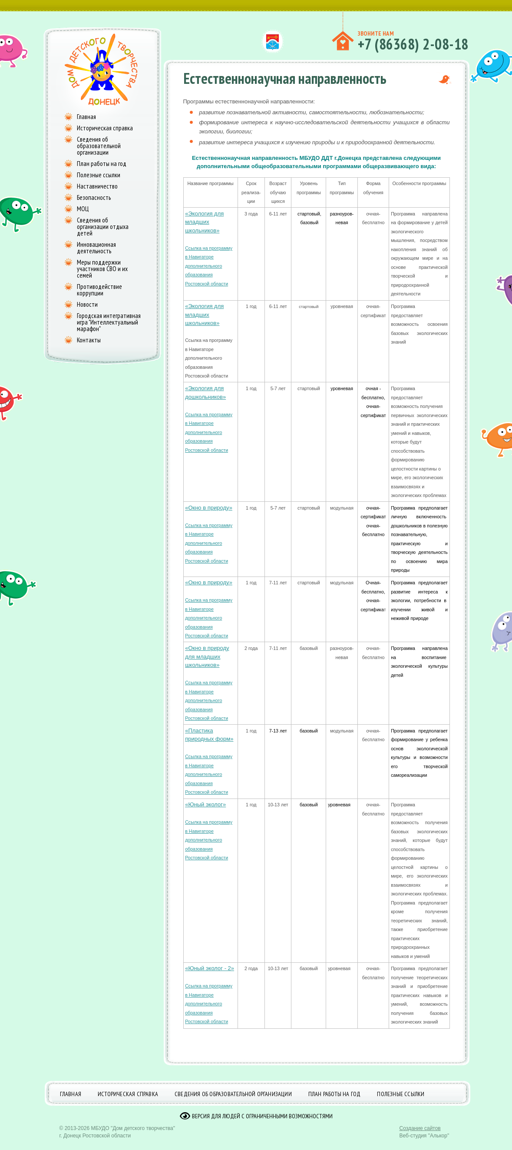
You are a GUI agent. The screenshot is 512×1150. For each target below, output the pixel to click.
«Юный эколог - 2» (209, 968)
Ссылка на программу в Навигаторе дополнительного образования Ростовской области (208, 265)
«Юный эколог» (205, 804)
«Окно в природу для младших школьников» (207, 656)
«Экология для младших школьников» (204, 222)
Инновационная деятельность (96, 247)
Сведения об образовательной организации (99, 145)
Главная (86, 117)
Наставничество (97, 186)
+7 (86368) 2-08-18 (413, 43)
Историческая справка (105, 128)
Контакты (89, 340)
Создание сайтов (420, 1135)
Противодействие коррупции (99, 289)
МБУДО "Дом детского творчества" (133, 1135)
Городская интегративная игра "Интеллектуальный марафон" (109, 322)
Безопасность (94, 197)
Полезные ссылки (98, 175)
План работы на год (101, 163)
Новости (87, 304)
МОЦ (83, 209)
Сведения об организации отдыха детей (103, 226)
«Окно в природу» (208, 507)
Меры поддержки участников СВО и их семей (102, 268)
